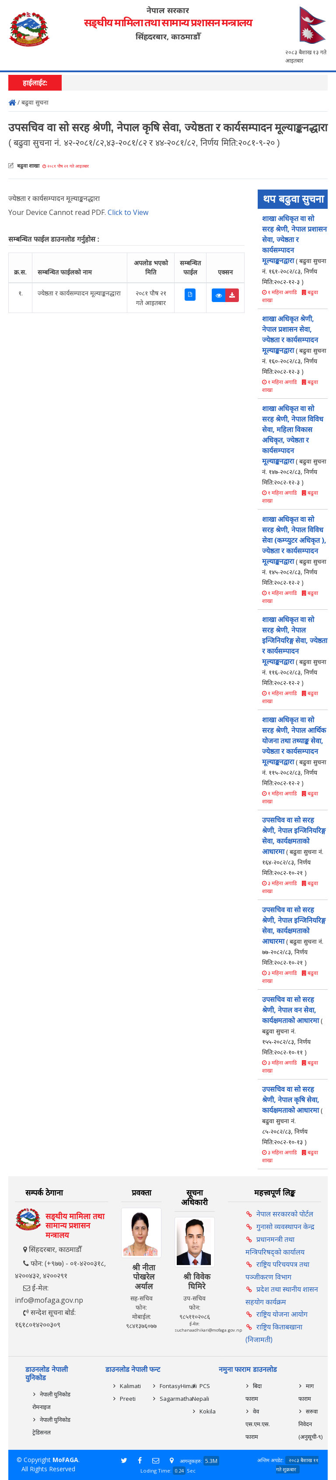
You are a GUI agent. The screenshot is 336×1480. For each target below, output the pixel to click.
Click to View (128, 212)
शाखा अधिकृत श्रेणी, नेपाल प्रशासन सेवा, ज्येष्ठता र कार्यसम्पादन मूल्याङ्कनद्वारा (294, 345)
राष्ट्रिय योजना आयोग (282, 1314)
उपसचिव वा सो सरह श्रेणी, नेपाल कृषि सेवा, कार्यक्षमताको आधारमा (292, 1115)
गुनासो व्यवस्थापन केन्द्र (285, 1226)
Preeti (128, 1399)
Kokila (208, 1411)
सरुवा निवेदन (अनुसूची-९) (310, 1424)
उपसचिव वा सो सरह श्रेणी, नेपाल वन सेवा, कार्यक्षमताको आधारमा (292, 1025)
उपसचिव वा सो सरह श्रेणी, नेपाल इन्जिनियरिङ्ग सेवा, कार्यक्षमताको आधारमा (294, 846)
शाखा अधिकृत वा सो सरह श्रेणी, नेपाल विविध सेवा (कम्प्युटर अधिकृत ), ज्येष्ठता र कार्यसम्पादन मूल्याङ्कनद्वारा (294, 550)
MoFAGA (65, 1459)
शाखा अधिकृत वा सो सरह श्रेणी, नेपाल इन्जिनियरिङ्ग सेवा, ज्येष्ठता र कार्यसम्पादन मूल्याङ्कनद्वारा (294, 651)
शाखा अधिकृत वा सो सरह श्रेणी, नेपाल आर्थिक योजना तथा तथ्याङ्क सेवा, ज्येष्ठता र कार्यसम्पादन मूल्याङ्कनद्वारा (294, 751)
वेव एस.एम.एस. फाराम (257, 1424)
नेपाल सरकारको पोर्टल (284, 1214)
